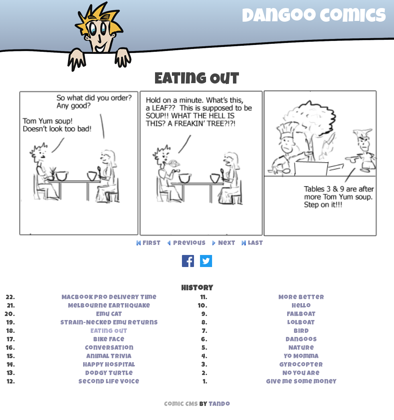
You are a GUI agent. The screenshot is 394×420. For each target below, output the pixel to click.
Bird (301, 331)
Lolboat (301, 323)
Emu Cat (109, 315)
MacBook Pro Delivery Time (109, 298)
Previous (189, 244)
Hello (301, 306)
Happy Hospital (109, 365)
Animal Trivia (108, 357)
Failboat (301, 315)
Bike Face (109, 340)
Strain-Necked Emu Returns (109, 323)
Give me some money (301, 382)
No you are (301, 374)
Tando (219, 405)
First (152, 244)
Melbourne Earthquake (109, 306)
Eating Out (108, 331)
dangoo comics (314, 17)
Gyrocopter (301, 365)
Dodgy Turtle (109, 374)
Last (255, 244)
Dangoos (301, 340)
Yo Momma (301, 357)
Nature (301, 348)
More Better (301, 298)
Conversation (109, 348)
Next (226, 244)
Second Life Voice (108, 382)
